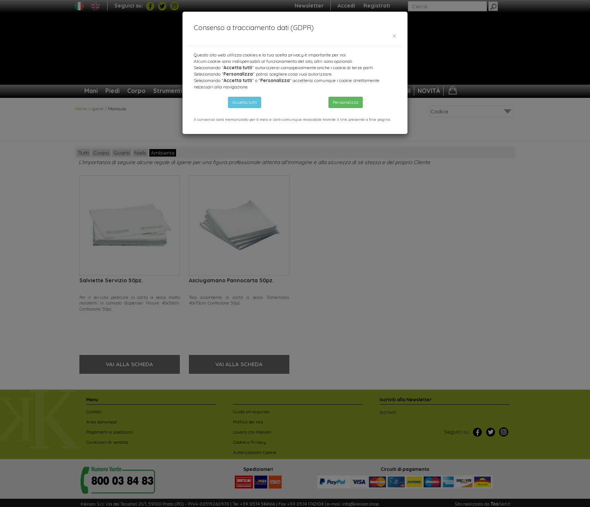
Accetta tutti (244, 102)
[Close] (394, 36)
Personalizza (346, 102)
